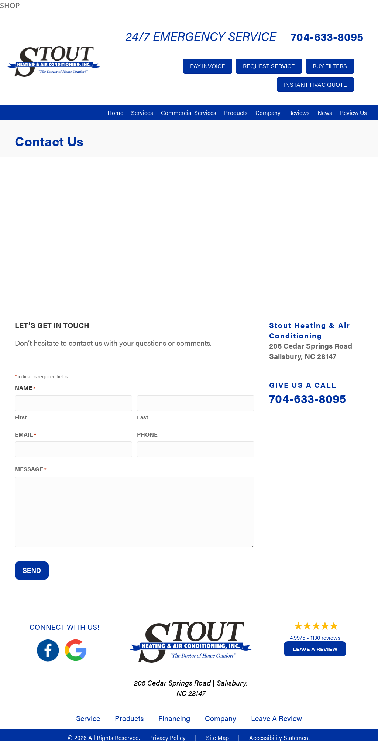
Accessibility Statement (279, 733)
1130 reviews (325, 632)
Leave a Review (315, 644)
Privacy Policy (167, 733)
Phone (147, 433)
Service (88, 713)
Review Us (353, 112)
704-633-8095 (327, 36)
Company (268, 112)
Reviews (299, 112)
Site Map (217, 733)
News (324, 112)
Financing (174, 713)
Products (236, 112)
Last (142, 415)
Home (115, 112)
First (21, 415)
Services (142, 112)
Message (31, 466)
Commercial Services (188, 112)
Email (25, 433)
